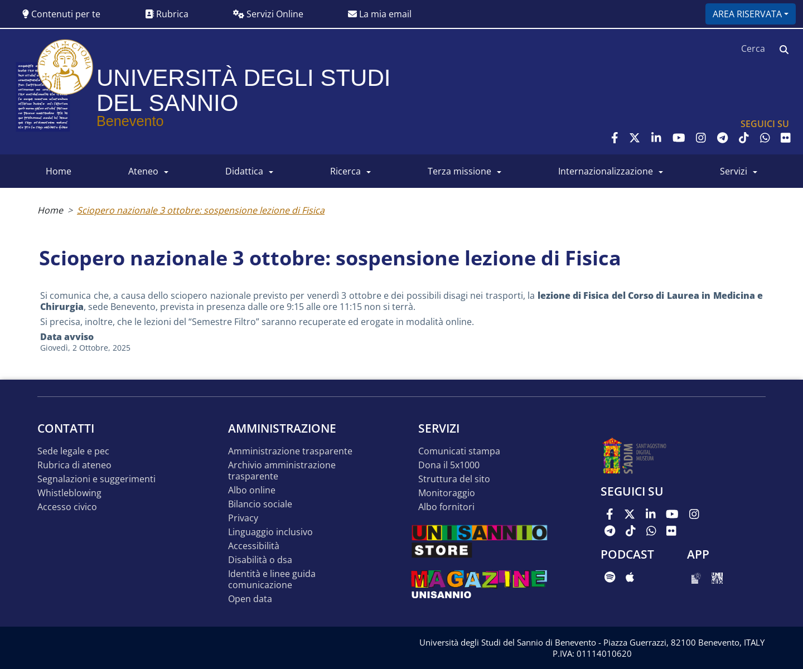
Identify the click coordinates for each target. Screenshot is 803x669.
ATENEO (143, 171)
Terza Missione (459, 171)
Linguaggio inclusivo (270, 532)
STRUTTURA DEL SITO (454, 479)
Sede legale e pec (73, 451)
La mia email (380, 14)
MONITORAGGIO (446, 493)
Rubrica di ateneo (74, 465)
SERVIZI (733, 171)
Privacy (243, 518)
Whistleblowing (69, 493)
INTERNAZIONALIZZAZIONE (605, 171)
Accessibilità (253, 546)
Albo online (251, 490)
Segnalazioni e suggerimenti (96, 479)
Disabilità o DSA (260, 560)
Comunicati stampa (459, 451)
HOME (58, 171)
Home (50, 210)
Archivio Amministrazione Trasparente (282, 470)
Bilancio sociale (260, 504)
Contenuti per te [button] (61, 14)
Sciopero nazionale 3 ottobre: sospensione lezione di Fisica (201, 210)
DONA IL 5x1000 (449, 465)
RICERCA (345, 171)
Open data (250, 599)
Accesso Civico (67, 507)
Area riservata (747, 14)
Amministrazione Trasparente (290, 451)
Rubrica (166, 14)
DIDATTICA (244, 171)
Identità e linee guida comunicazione (272, 579)
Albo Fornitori (446, 507)
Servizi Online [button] (268, 14)
